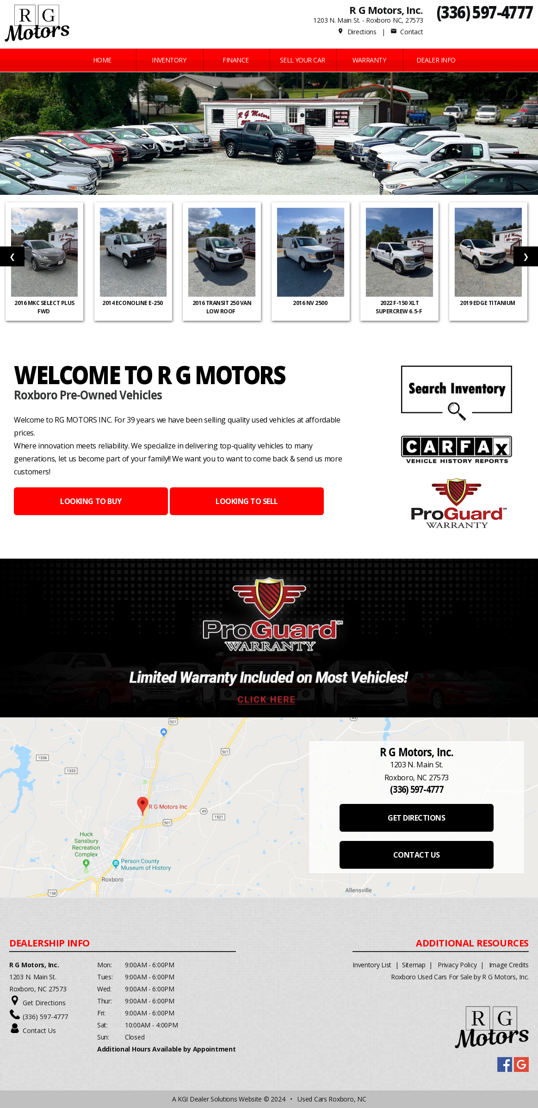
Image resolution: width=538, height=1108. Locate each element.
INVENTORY (169, 60)
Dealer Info (436, 60)
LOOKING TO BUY (90, 501)
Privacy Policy (457, 964)
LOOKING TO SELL (247, 501)
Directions (357, 31)
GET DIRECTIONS (416, 818)
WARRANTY (369, 60)
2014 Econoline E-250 (133, 303)
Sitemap (414, 964)
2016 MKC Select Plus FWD (44, 307)
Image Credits (509, 964)
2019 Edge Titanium (488, 303)
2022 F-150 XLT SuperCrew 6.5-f (399, 307)
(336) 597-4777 (485, 11)
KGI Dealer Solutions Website (220, 1099)
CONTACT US (416, 855)
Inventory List (371, 964)
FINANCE (235, 60)
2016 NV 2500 (310, 303)
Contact (406, 31)
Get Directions (44, 1002)
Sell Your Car (302, 60)
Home (102, 60)
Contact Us (39, 1030)
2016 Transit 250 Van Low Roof (221, 307)
